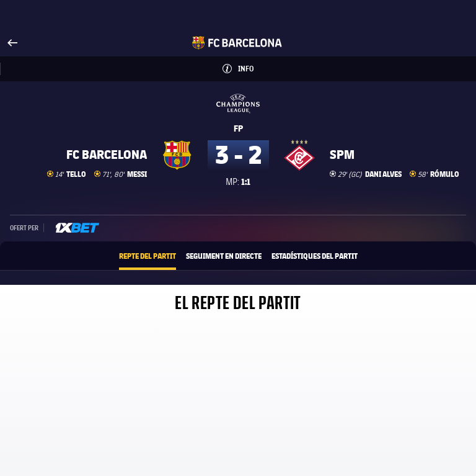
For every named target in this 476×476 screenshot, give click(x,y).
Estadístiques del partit (314, 256)
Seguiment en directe (224, 256)
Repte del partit (147, 256)
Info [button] (252, 64)
